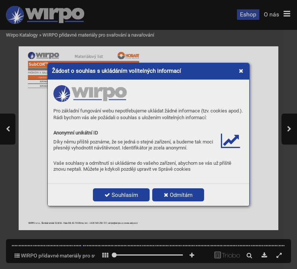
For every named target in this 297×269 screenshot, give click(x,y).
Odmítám (178, 195)
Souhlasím (121, 195)
